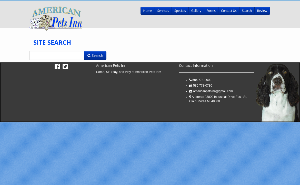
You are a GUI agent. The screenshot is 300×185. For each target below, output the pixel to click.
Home (147, 10)
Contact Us (229, 10)
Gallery (196, 10)
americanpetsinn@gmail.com (213, 91)
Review (262, 10)
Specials (180, 10)
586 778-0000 (201, 80)
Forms (211, 10)
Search (247, 10)
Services (163, 10)
